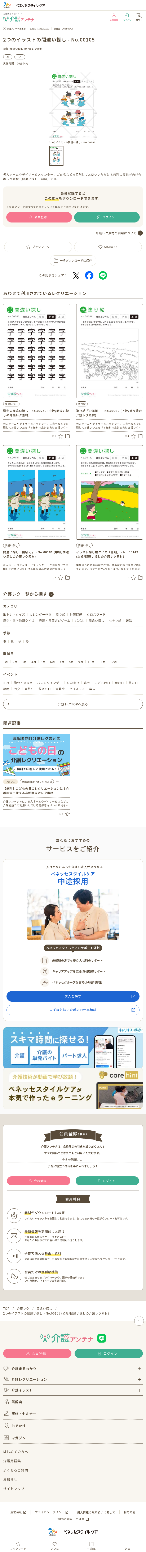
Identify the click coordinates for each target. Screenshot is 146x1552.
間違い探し (16, 48)
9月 (80, 662)
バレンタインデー (49, 683)
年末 (92, 689)
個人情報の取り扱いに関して (96, 1512)
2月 (15, 662)
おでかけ (14, 1426)
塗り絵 (82, 404)
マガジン (14, 1437)
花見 (87, 683)
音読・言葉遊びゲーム (54, 620)
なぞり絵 (115, 620)
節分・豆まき (23, 683)
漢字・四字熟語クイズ (19, 620)
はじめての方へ (15, 1451)
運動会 (60, 689)
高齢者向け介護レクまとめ (37, 781)
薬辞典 (12, 1402)
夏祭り (29, 689)
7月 (62, 662)
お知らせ (10, 1479)
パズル (79, 620)
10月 (91, 662)
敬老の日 (44, 689)
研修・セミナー (19, 1413)
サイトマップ (14, 1488)
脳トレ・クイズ (14, 614)
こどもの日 (102, 683)
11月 (102, 662)
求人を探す (73, 996)
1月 (5, 662)
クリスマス (77, 689)
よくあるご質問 (15, 1470)
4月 (33, 662)
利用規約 (130, 1512)
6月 (52, 662)
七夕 (17, 689)
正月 (6, 683)
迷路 (129, 620)
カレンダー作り (41, 614)
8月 (71, 662)
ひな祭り (73, 683)
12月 (113, 662)
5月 (43, 662)
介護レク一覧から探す (25, 594)
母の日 (119, 683)
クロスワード (96, 614)
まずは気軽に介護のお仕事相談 (73, 1010)
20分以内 (22, 63)
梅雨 (6, 689)
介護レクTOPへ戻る (73, 704)
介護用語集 (12, 1460)
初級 (6, 48)
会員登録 (114, 17)
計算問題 (76, 614)
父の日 (133, 683)
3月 (20, 57)
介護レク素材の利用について (116, 233)
